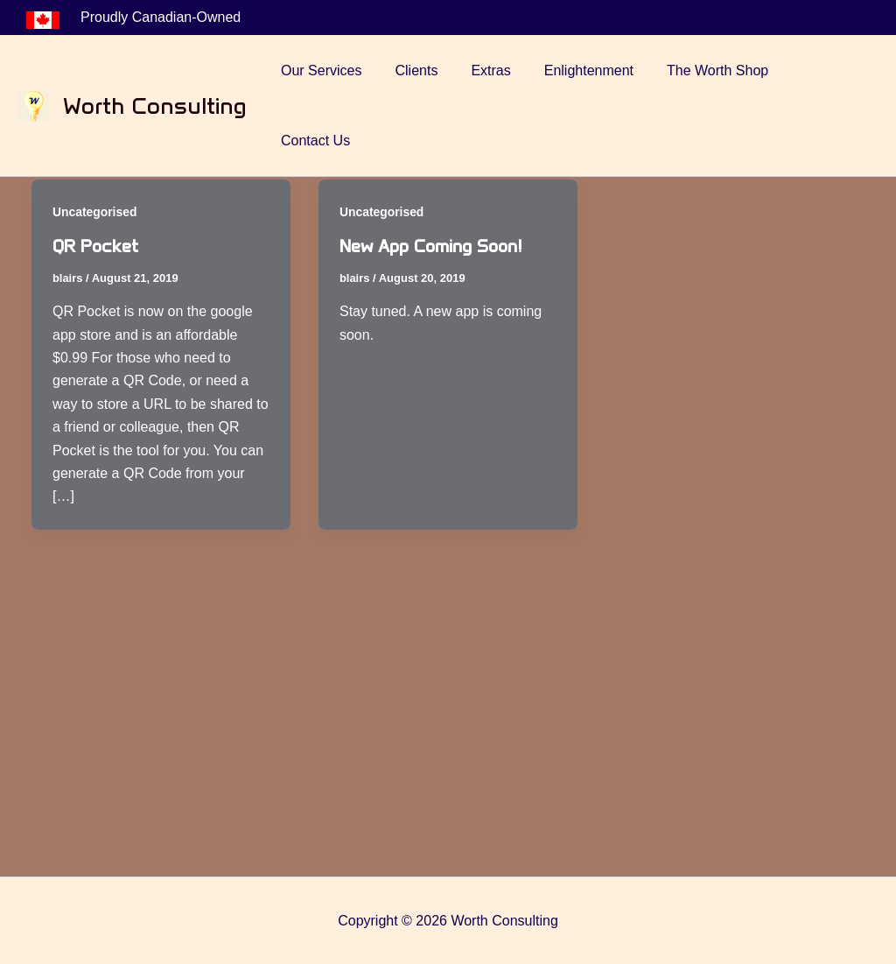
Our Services (341, 70)
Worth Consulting (155, 71)
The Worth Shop (716, 70)
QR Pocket (95, 246)
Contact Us (829, 70)
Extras (500, 70)
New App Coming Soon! (431, 246)
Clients (431, 70)
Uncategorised (94, 212)
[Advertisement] (448, 744)
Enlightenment (592, 70)
